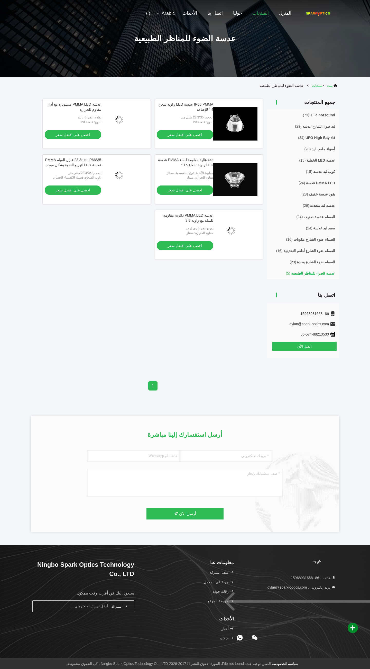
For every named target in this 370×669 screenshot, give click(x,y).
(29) (315, 126)
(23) (312, 262)
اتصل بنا (215, 13)
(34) (316, 138)
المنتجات (260, 13)
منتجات (317, 85)
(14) (320, 228)
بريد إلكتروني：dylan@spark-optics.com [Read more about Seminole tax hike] (301, 587)
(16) (310, 239)
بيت (330, 85)
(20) (319, 149)
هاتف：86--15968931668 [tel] (313, 578)
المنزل (285, 13)
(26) (319, 205)
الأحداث (189, 13)
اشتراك (119, 606)
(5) (310, 273)
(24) (317, 183)
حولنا (237, 13)
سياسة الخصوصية (285, 664)
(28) (318, 194)
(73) (319, 115)
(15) (317, 160)
